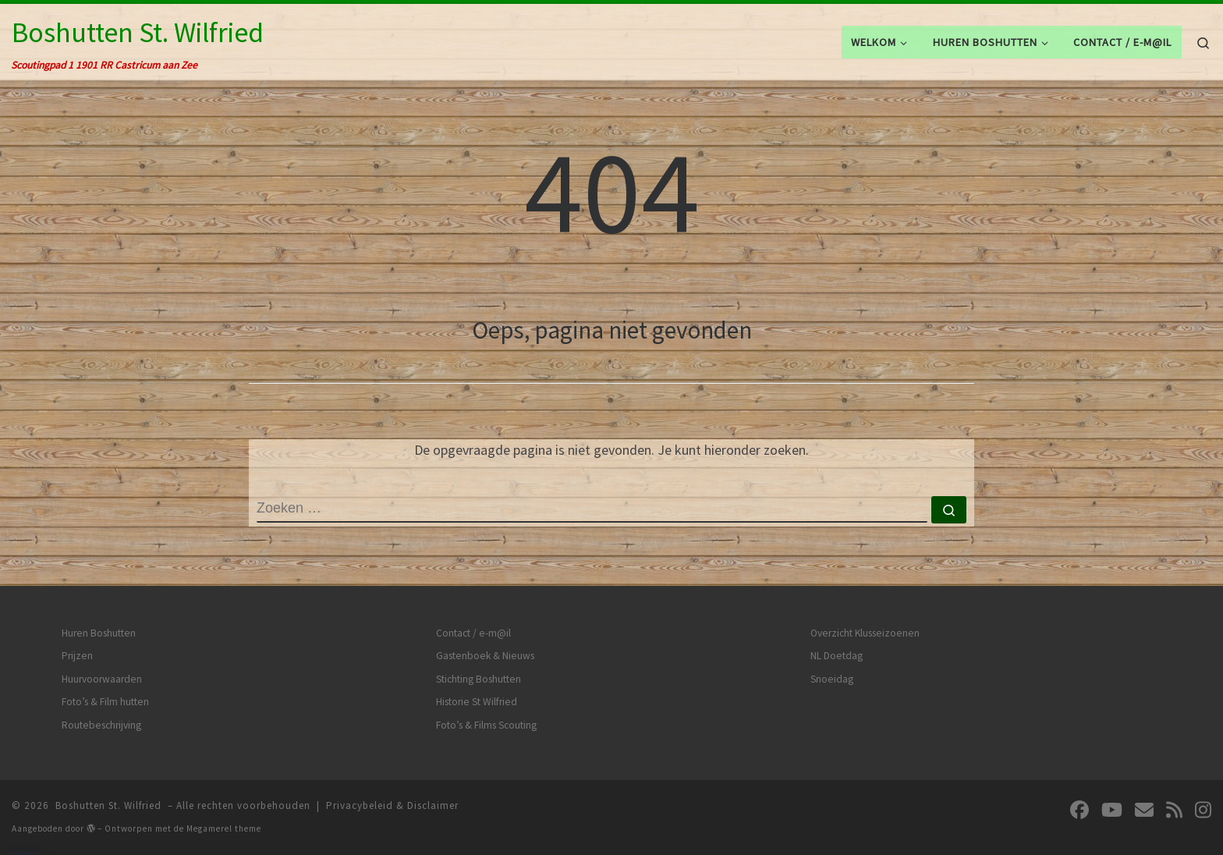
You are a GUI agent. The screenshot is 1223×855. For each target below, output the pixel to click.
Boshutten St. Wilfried (108, 805)
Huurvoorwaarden (102, 679)
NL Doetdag (836, 655)
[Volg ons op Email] (1144, 810)
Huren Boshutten (99, 633)
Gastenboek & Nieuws (485, 655)
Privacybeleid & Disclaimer (392, 805)
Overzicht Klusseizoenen (865, 633)
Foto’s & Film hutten (105, 701)
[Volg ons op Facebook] (1079, 810)
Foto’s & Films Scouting (486, 725)
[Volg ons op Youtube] (1111, 810)
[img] (91, 828)
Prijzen (77, 655)
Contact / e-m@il (473, 633)
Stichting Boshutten (478, 679)
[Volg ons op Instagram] (1203, 810)
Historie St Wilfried (476, 701)
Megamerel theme (223, 828)
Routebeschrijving (101, 725)
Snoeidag (831, 679)
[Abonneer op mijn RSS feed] (1174, 810)
